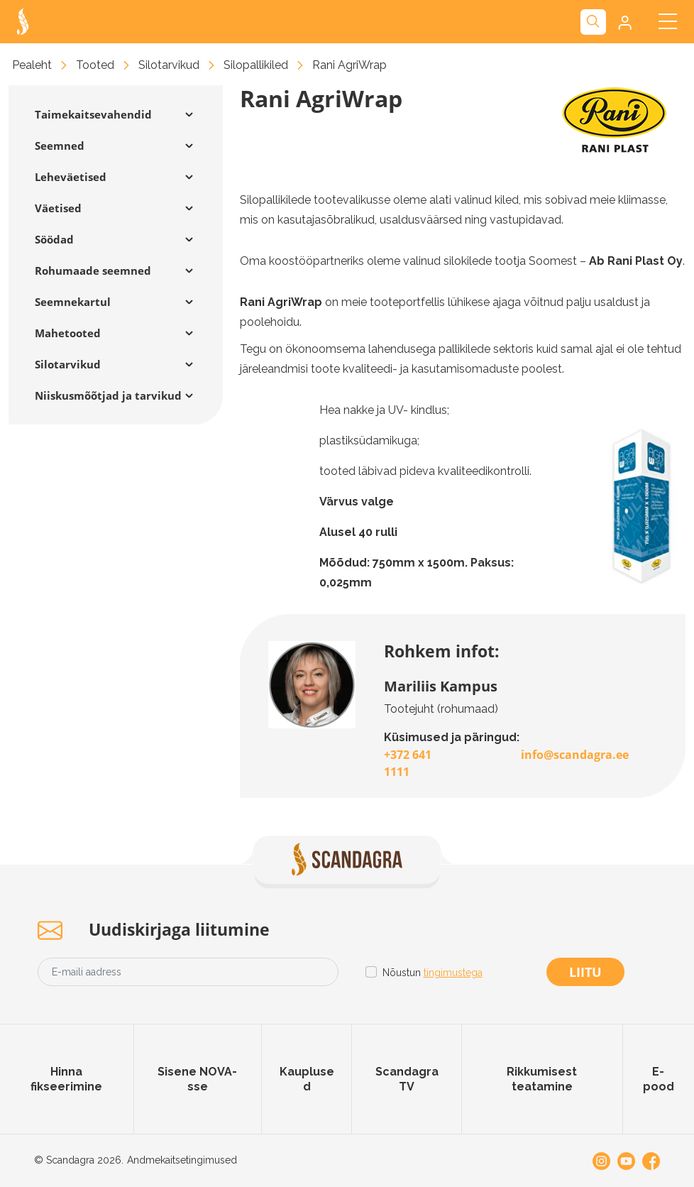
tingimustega (453, 972)
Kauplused (307, 1079)
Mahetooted (68, 333)
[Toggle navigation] (667, 21)
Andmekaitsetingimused (182, 1160)
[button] (623, 22)
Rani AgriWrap (349, 65)
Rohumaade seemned (93, 270)
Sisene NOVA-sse (197, 1079)
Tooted (95, 65)
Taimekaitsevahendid (93, 114)
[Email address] (188, 972)
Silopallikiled (256, 65)
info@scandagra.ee (575, 754)
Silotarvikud (168, 65)
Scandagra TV (407, 1079)
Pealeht (32, 65)
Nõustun (432, 973)
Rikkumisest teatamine (542, 1079)
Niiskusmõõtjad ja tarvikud (108, 395)
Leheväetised (70, 177)
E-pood (658, 1079)
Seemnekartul (73, 302)
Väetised (58, 208)
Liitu (585, 971)
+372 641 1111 (407, 763)
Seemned (59, 145)
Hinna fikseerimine (66, 1079)
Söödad (54, 239)
